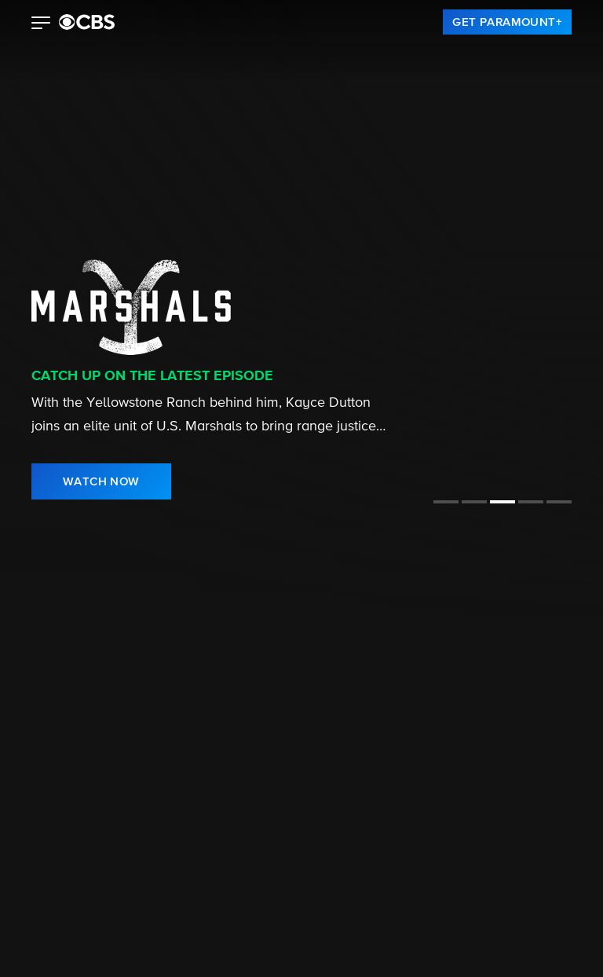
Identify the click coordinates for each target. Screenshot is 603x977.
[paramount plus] (87, 22)
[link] (507, 22)
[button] (41, 24)
